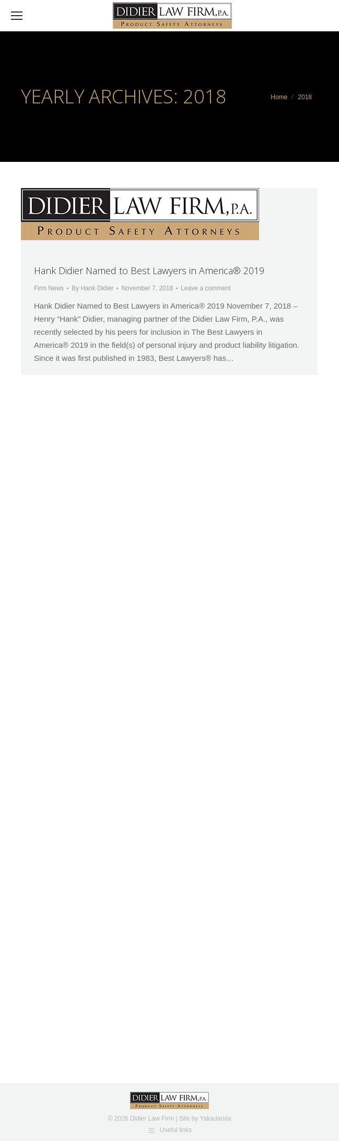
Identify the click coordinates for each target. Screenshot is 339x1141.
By (92, 288)
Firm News (49, 288)
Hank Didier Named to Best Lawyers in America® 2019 (149, 270)
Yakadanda (215, 1118)
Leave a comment (205, 288)
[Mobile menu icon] (16, 15)
